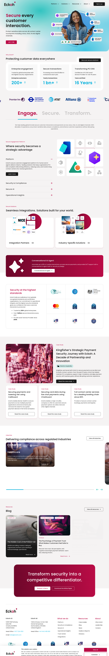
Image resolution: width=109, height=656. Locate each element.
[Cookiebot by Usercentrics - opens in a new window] (10, 653)
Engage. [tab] (27, 113)
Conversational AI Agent (43, 271)
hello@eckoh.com (15, 635)
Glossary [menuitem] (81, 634)
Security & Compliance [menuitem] (65, 625)
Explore (47, 479)
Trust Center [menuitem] (62, 634)
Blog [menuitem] (80, 625)
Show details (25, 652)
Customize (95, 645)
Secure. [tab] (51, 113)
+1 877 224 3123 (18, 631)
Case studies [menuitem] (83, 622)
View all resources (94, 509)
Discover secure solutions (89, 60)
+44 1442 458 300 (44, 631)
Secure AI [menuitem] (61, 628)
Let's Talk (11, 42)
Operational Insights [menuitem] (64, 631)
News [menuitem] (80, 628)
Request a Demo (42, 588)
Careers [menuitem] (98, 628)
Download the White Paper (63, 588)
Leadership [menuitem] (98, 625)
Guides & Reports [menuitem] (84, 631)
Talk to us (99, 4)
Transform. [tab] (78, 113)
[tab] (14, 489)
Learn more (12, 174)
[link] (55, 4)
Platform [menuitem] (60, 622)
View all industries (95, 438)
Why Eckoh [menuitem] (99, 622)
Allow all (95, 640)
